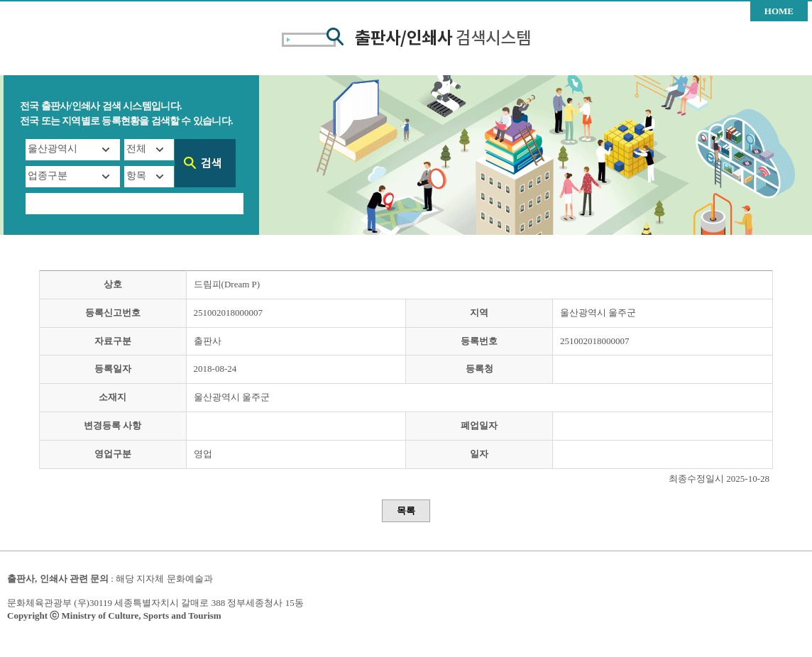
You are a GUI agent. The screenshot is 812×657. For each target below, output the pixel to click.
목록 (406, 510)
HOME (779, 11)
